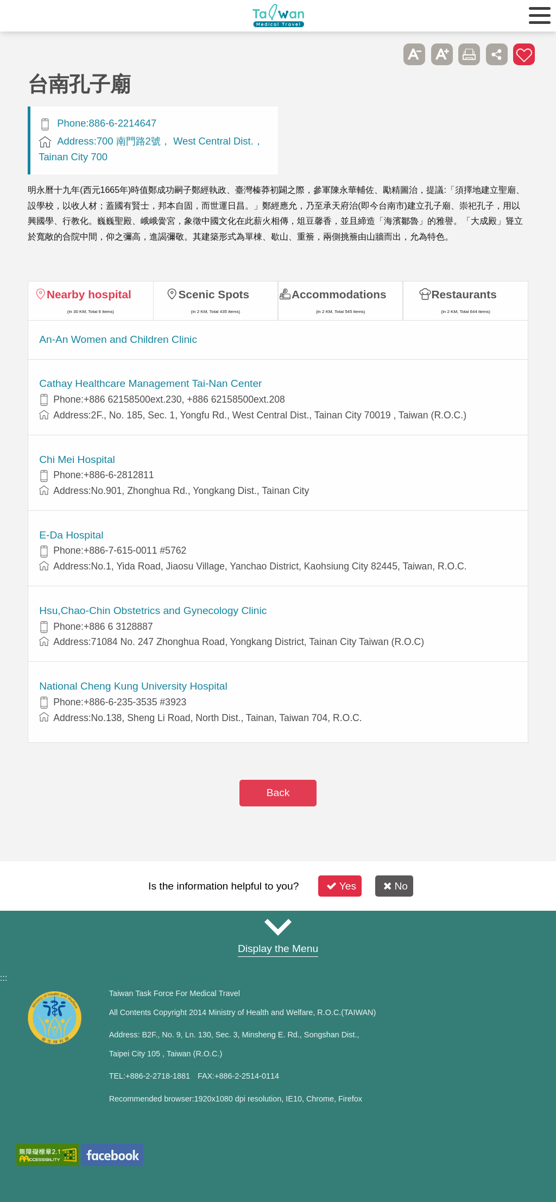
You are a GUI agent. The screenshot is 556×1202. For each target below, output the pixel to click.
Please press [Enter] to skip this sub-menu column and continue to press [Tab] (387, 54)
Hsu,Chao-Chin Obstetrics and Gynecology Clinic (153, 610)
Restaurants (464, 294)
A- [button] (414, 54)
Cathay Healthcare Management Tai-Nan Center (150, 383)
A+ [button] (442, 54)
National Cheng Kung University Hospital (133, 686)
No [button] (395, 886)
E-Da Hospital (71, 535)
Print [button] (469, 54)
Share (497, 54)
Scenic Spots (213, 294)
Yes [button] (341, 886)
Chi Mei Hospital (77, 459)
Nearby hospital (89, 294)
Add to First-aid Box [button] (524, 54)
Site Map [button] (278, 927)
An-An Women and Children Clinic (118, 339)
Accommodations (339, 294)
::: (3, 977)
